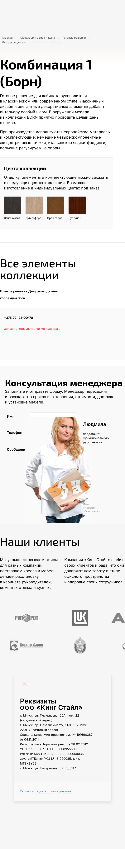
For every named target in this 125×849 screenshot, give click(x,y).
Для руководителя (14, 42)
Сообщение (16, 449)
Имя (10, 416)
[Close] (25, 684)
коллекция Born (12, 298)
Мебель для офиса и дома (37, 37)
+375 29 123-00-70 (18, 318)
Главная (7, 37)
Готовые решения (74, 37)
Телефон (14, 433)
